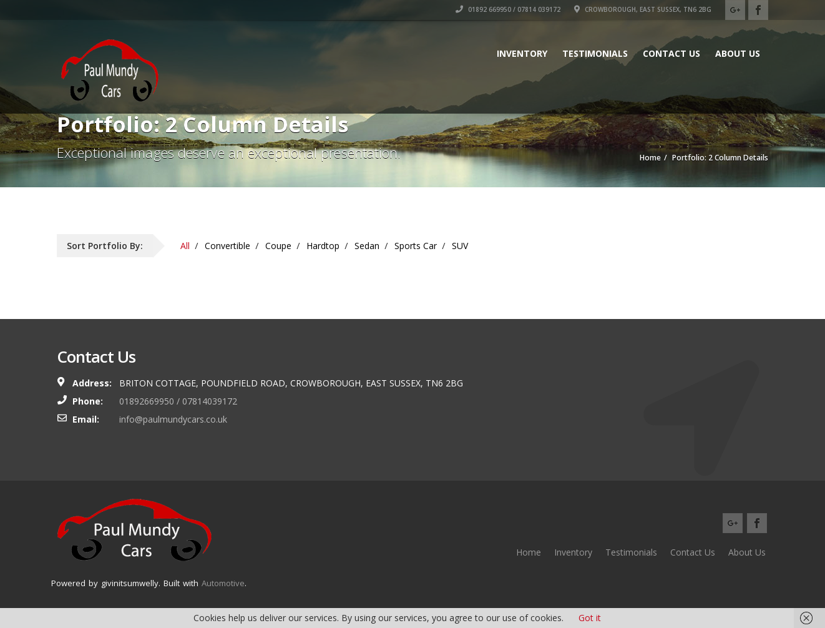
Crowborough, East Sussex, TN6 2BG (642, 9)
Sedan (366, 246)
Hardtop (322, 246)
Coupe (278, 246)
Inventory (522, 53)
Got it (589, 618)
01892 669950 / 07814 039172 (508, 9)
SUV (460, 246)
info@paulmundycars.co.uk (173, 419)
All (185, 246)
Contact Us (671, 53)
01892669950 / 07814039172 (178, 401)
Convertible (227, 246)
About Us (737, 53)
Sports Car (415, 246)
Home (528, 552)
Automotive (223, 583)
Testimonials (595, 53)
